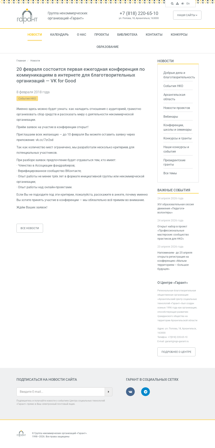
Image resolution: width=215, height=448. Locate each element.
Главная (21, 60)
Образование (108, 47)
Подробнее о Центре (176, 351)
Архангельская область (174, 97)
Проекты (101, 34)
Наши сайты (187, 15)
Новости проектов (176, 108)
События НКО (27, 98)
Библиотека (127, 34)
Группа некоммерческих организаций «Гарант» (60, 433)
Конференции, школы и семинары (177, 127)
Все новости (30, 228)
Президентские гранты (174, 162)
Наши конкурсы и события (176, 149)
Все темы (170, 173)
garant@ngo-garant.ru (177, 341)
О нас (81, 34)
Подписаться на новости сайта (46, 379)
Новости (35, 34)
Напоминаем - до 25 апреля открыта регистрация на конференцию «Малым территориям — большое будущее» (174, 260)
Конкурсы (179, 34)
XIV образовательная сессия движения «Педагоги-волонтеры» (175, 208)
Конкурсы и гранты (177, 138)
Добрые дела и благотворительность (178, 75)
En (189, 3)
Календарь (59, 34)
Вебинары (170, 116)
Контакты (154, 34)
